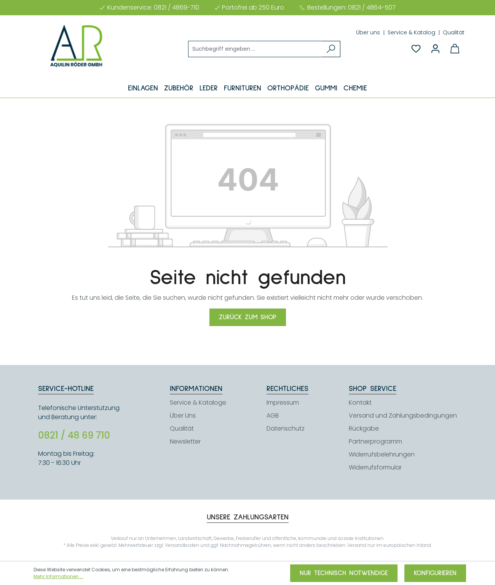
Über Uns (183, 415)
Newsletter (185, 441)
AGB (273, 415)
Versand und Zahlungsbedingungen (403, 415)
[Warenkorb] (455, 48)
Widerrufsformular (375, 467)
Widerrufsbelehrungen (382, 454)
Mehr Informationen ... (58, 576)
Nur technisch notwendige (344, 573)
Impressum (283, 402)
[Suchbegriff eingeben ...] (255, 49)
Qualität (454, 32)
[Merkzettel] (416, 48)
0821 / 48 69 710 (74, 435)
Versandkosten (182, 545)
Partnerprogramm (375, 441)
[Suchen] (331, 49)
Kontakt (360, 402)
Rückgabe (364, 428)
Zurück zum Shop (247, 317)
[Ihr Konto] (435, 48)
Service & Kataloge (198, 402)
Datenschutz (286, 428)
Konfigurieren (435, 573)
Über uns (369, 32)
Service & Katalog (412, 32)
